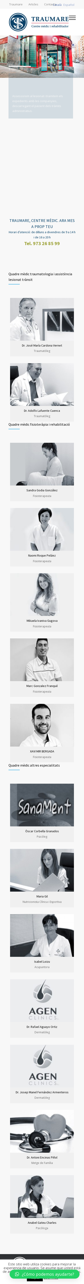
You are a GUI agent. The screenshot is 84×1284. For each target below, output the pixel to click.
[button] (45, 1274)
